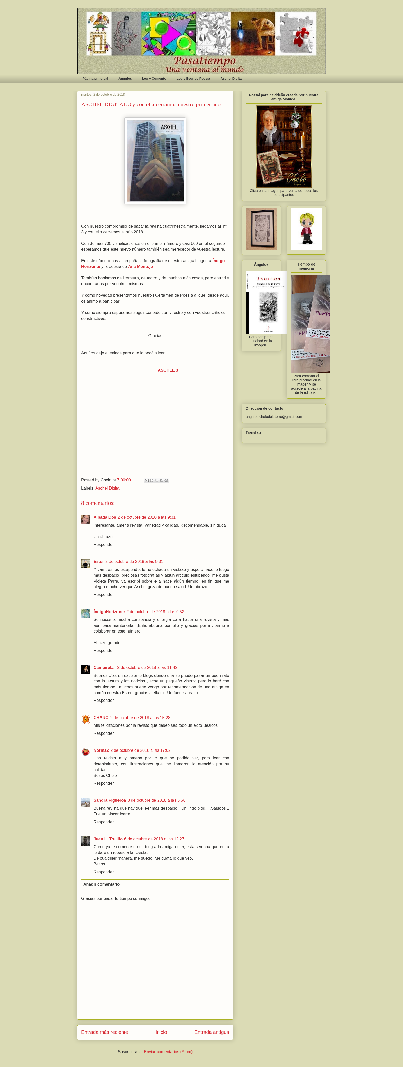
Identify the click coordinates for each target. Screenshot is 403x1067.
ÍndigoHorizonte (109, 612)
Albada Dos (105, 517)
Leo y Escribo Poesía (193, 78)
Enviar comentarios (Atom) (168, 1051)
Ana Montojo (140, 266)
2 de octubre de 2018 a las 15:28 (140, 717)
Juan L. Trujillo (108, 839)
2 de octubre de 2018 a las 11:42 (147, 667)
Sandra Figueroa (110, 800)
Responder (104, 544)
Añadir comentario (101, 884)
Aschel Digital (232, 78)
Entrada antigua (212, 1032)
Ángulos (125, 78)
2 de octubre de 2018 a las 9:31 (147, 517)
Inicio (161, 1032)
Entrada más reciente (104, 1032)
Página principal (95, 78)
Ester (99, 561)
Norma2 (101, 750)
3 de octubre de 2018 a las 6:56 (156, 800)
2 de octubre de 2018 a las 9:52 (155, 612)
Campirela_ (105, 667)
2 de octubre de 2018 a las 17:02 (141, 750)
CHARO (101, 717)
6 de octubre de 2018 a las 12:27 (154, 839)
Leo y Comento (154, 78)
